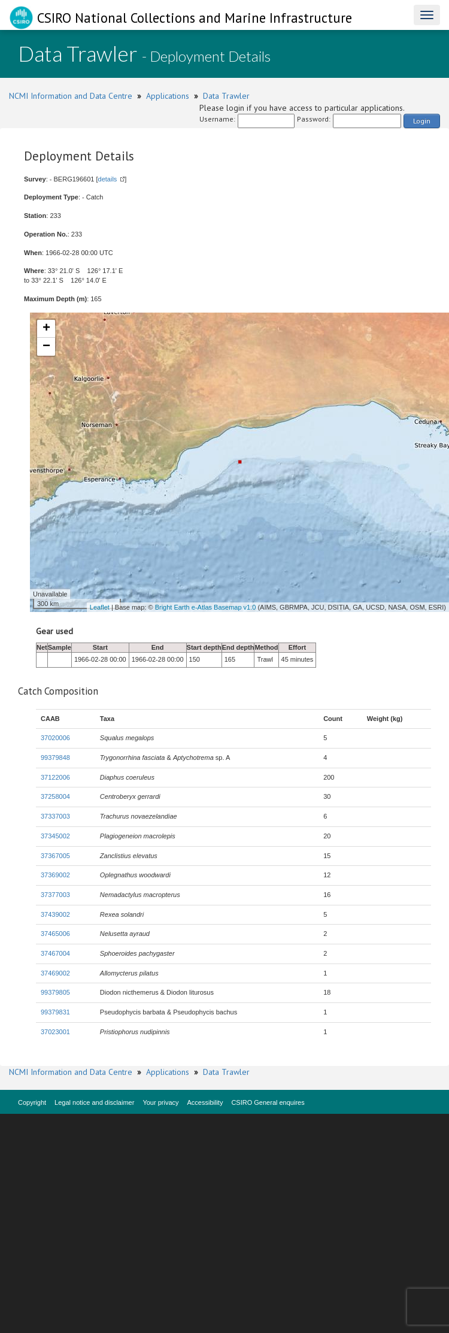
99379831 (55, 1012)
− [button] (46, 347)
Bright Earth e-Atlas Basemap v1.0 (205, 607)
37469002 (55, 973)
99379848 (55, 757)
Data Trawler (226, 95)
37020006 (55, 737)
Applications (167, 95)
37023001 (55, 1031)
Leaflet (100, 607)
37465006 (55, 933)
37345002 (55, 836)
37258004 (55, 796)
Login (421, 120)
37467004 (55, 953)
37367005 (55, 855)
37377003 (55, 894)
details (107, 179)
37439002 (55, 914)
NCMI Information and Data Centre (70, 95)
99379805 (55, 992)
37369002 (55, 874)
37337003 (55, 816)
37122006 (55, 777)
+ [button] (46, 329)
